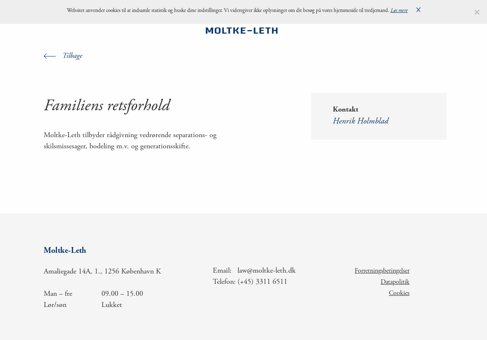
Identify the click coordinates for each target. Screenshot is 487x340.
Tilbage (72, 56)
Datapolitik (395, 282)
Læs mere (399, 11)
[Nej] (477, 12)
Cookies (399, 293)
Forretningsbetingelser (382, 271)
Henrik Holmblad (360, 121)
